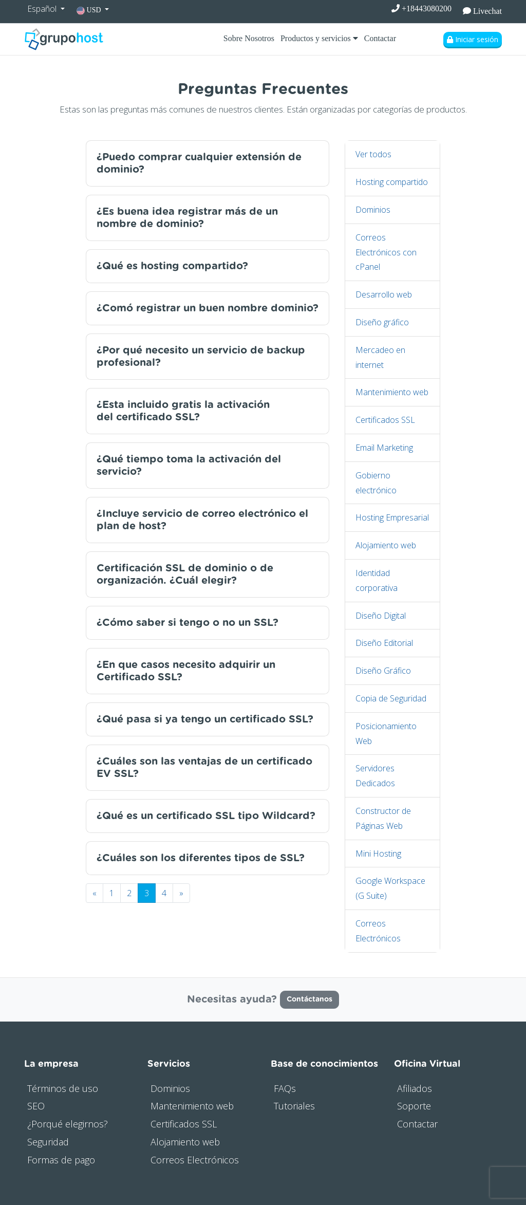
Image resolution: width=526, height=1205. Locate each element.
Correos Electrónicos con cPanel (386, 252)
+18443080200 (421, 8)
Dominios (372, 209)
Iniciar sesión (472, 39)
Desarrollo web (383, 294)
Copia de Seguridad (390, 698)
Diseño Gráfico (383, 670)
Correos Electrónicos (195, 1160)
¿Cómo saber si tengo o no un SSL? (187, 623)
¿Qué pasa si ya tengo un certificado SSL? (205, 719)
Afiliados (414, 1088)
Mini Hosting (378, 853)
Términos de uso (62, 1088)
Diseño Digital (380, 615)
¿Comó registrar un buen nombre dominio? (207, 308)
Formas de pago (61, 1160)
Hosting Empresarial (392, 517)
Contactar (380, 38)
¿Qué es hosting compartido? (172, 266)
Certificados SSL (385, 419)
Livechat (482, 11)
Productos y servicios (319, 38)
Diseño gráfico (382, 322)
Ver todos (373, 154)
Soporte (414, 1106)
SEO (36, 1106)
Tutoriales (294, 1106)
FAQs (285, 1088)
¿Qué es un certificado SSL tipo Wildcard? (206, 816)
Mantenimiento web (391, 392)
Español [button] (43, 8)
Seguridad (48, 1142)
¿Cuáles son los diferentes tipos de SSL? (201, 858)
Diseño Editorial (384, 642)
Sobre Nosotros (248, 38)
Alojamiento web (385, 545)
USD (90, 10)
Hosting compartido (391, 182)
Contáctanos (309, 999)
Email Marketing (384, 447)
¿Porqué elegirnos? (67, 1124)
